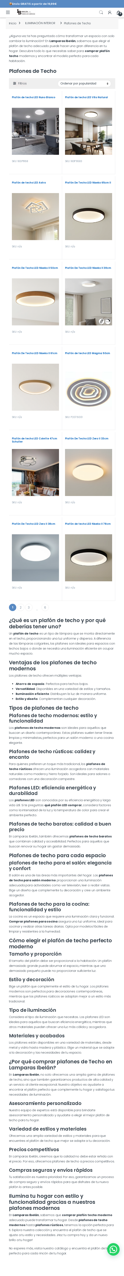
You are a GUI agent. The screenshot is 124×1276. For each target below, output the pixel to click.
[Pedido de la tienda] (84, 83)
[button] (113, 1249)
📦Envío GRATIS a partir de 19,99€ (33, 4)
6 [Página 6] (45, 607)
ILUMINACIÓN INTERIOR (40, 23)
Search (101, 12)
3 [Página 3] (29, 607)
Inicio (12, 23)
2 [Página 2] (20, 607)
